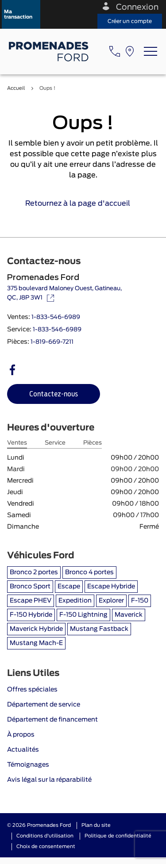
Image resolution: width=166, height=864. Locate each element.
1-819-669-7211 (52, 342)
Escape (69, 587)
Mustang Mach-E (36, 643)
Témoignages (28, 765)
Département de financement (52, 720)
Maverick (129, 615)
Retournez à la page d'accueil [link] (83, 203)
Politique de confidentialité (118, 835)
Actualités (23, 750)
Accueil (16, 88)
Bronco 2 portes (34, 572)
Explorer (111, 601)
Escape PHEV (30, 601)
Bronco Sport (30, 587)
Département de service (43, 705)
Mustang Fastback (99, 629)
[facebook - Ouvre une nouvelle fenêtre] (12, 370)
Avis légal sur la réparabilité (49, 780)
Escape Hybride (111, 587)
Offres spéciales (32, 690)
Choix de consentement (45, 846)
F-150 (139, 601)
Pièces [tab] (92, 443)
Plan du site (96, 825)
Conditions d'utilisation (44, 835)
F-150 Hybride (31, 615)
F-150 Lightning (83, 615)
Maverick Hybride (36, 629)
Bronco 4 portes (89, 572)
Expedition (75, 601)
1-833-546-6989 (55, 317)
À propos (21, 735)
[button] (21, 14)
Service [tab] (55, 443)
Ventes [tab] (17, 443)
